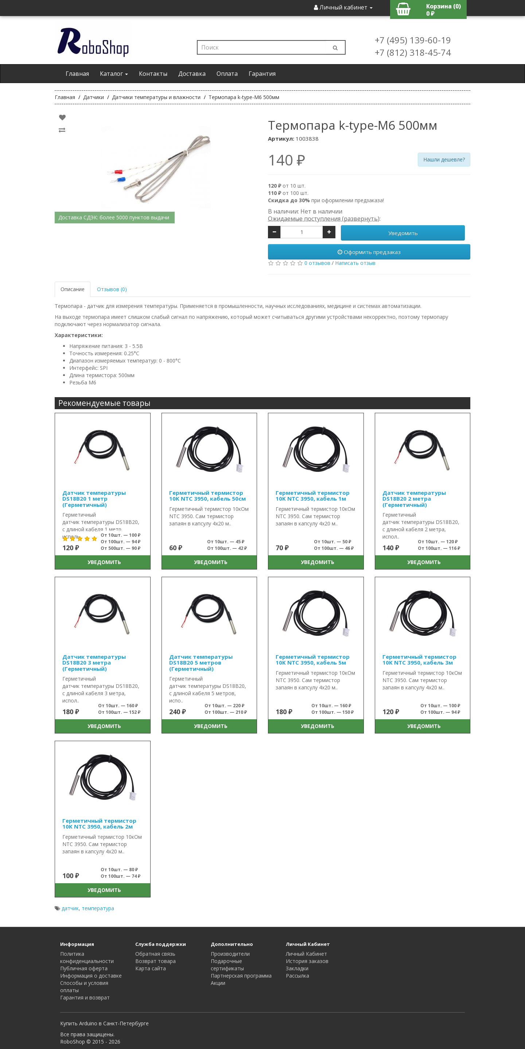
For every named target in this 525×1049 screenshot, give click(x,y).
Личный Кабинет (306, 953)
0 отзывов (317, 262)
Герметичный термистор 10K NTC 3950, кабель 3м (419, 659)
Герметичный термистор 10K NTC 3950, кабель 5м (313, 659)
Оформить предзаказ (369, 251)
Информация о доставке (91, 975)
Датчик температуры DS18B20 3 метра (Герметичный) (94, 662)
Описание (73, 289)
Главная (77, 74)
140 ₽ (286, 160)
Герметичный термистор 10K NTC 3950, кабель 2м (99, 823)
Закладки (297, 968)
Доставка (192, 74)
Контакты (153, 74)
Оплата (227, 74)
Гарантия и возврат (85, 997)
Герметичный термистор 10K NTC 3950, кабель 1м (313, 495)
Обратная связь (155, 953)
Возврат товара (155, 961)
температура (98, 908)
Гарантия (262, 74)
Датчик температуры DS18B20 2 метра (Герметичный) (414, 498)
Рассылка (297, 975)
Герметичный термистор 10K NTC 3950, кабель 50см (207, 495)
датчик (70, 908)
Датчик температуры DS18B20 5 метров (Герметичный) (201, 662)
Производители (230, 953)
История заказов (307, 961)
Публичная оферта (84, 968)
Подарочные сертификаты (227, 965)
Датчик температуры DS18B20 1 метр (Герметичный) (94, 498)
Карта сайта (150, 968)
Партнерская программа (241, 975)
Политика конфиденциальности (87, 957)
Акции (218, 982)
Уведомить (403, 232)
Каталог (114, 74)
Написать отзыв (355, 262)
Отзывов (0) (112, 289)
